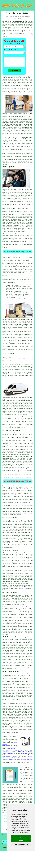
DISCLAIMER (30, 10)
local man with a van (26, 538)
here (4, 731)
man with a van (13, 25)
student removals (12, 748)
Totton (12, 487)
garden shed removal (16, 754)
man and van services (20, 729)
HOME (14, 10)
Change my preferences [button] (21, 844)
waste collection (21, 793)
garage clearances (8, 753)
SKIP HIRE (21, 751)
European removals (24, 757)
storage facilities (26, 759)
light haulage (23, 795)
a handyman (11, 759)
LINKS (18, 10)
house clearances (26, 753)
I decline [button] (21, 840)
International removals (10, 756)
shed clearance (8, 747)
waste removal (6, 745)
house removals (7, 796)
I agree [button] (21, 837)
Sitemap (4, 834)
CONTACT (25, 10)
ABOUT (21, 10)
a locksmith (15, 750)
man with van (28, 187)
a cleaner (13, 760)
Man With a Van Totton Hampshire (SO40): (15, 21)
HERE (25, 586)
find (7, 702)
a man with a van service (24, 115)
